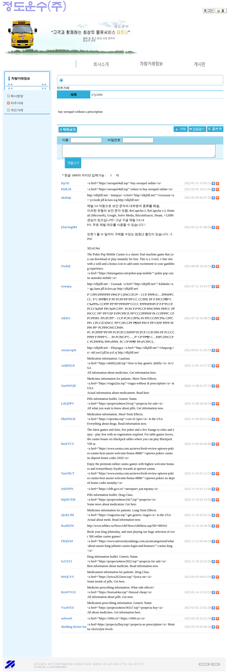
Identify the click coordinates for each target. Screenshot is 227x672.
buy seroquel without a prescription (80, 112)
